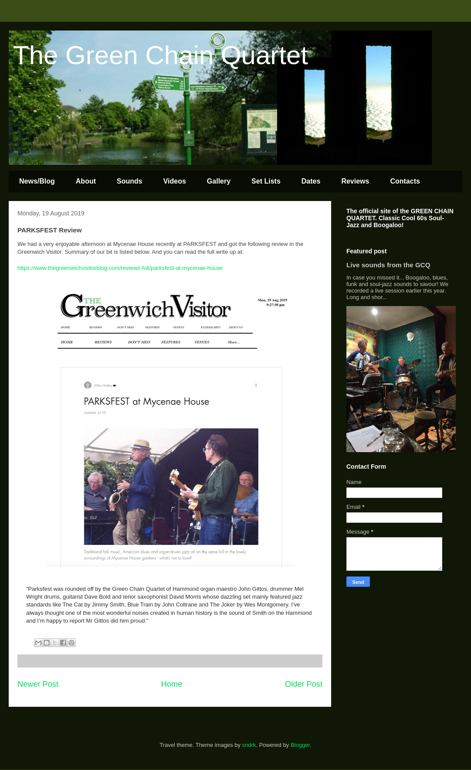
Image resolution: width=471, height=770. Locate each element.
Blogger (300, 745)
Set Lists (266, 181)
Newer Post (37, 684)
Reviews (355, 181)
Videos (174, 181)
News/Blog (37, 181)
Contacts (405, 181)
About (86, 181)
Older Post (303, 684)
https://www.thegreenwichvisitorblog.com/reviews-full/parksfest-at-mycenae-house (120, 268)
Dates (311, 181)
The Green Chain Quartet (160, 55)
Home (172, 684)
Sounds (129, 181)
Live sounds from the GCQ (388, 265)
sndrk (249, 745)
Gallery (218, 181)
